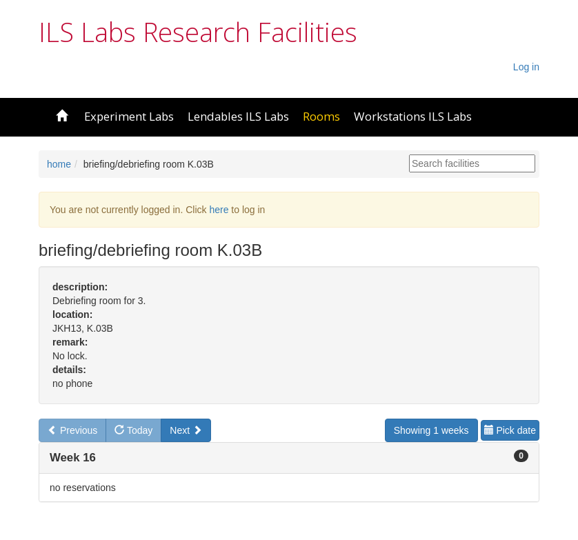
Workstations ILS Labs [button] (413, 116)
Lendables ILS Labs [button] (238, 116)
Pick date (510, 430)
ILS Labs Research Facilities (198, 32)
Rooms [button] (321, 116)
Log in (526, 66)
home (59, 164)
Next (186, 430)
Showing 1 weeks (431, 430)
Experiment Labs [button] (129, 116)
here (218, 209)
